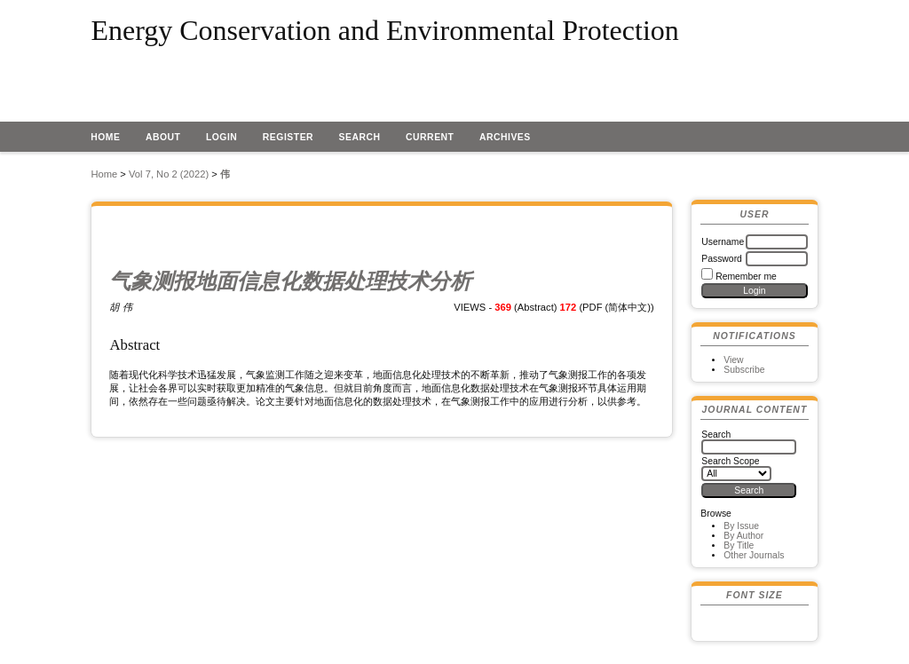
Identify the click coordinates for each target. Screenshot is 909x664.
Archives (505, 137)
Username (722, 242)
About (163, 137)
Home (105, 137)
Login (222, 137)
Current (430, 137)
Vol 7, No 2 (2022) (169, 174)
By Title (738, 545)
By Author (743, 536)
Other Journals (753, 555)
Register (288, 137)
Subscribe (743, 370)
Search (360, 137)
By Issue (741, 526)
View (733, 360)
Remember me (746, 276)
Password (721, 259)
